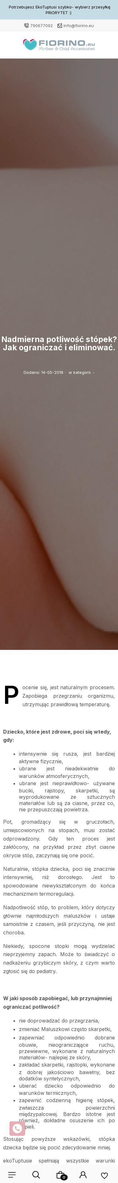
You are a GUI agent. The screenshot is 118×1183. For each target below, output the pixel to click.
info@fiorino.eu (79, 25)
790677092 (41, 25)
